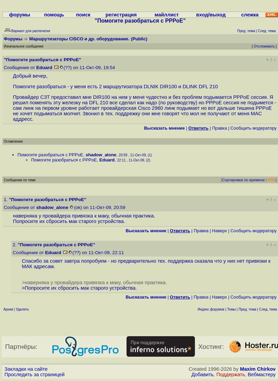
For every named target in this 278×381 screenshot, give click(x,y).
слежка (250, 14)
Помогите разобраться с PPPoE (50, 154)
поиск (83, 14)
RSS (272, 180)
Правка (219, 128)
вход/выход (211, 14)
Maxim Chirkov (258, 369)
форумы (19, 14)
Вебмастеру (262, 374)
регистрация (121, 14)
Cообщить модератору (253, 128)
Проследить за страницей (34, 374)
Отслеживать (264, 46)
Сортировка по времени (243, 180)
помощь (54, 14)
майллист (167, 14)
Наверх (219, 230)
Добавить (202, 374)
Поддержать (230, 374)
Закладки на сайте (26, 369)
